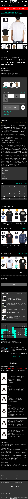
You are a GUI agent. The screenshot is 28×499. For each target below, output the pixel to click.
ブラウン (17, 85)
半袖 (3, 175)
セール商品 (24, 5)
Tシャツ (20, 57)
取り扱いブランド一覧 (5, 490)
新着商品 (3, 5)
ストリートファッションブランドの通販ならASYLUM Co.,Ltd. (13, 497)
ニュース (17, 475)
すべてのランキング (23, 253)
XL (22, 96)
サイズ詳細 (23, 92)
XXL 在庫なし (5, 100)
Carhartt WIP (24, 228)
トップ (2, 12)
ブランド (10, 5)
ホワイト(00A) (5, 85)
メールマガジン (4, 478)
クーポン (2, 475)
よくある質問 (6, 112)
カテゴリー (17, 5)
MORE (14, 284)
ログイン (2, 472)
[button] (25, 30)
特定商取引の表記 (18, 482)
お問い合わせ (6, 114)
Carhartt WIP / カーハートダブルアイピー (9, 57)
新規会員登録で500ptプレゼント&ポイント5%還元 (14, 8)
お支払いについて (7, 111)
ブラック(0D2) (11, 85)
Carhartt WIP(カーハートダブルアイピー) (11, 12)
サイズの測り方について (22, 183)
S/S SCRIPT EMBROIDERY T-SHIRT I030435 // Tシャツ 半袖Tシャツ (12, 13)
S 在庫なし (5, 96)
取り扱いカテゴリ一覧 (5, 493)
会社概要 (14, 356)
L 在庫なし (17, 96)
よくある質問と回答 (5, 482)
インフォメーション (19, 472)
